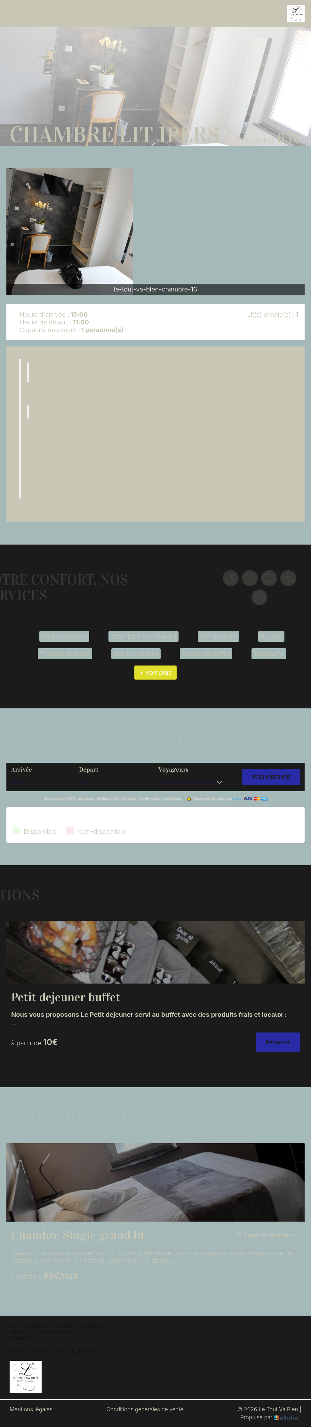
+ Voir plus (155, 672)
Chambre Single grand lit (78, 1235)
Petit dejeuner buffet (65, 997)
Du (16, 782)
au (84, 782)
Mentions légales (31, 1409)
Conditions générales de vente (144, 1409)
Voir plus (32, 505)
